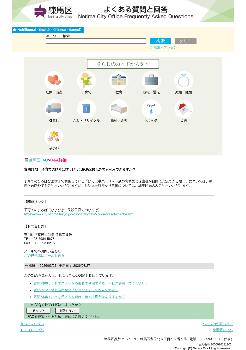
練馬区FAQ (38, 160)
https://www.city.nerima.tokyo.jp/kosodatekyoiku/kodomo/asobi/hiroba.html (79, 214)
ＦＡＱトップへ (32, 330)
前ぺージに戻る (32, 324)
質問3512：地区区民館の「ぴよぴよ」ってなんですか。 (76, 290)
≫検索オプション (163, 47)
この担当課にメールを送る (44, 255)
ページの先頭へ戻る (218, 324)
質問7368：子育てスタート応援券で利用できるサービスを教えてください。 (91, 283)
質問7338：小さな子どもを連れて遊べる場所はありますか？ (79, 297)
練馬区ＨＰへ (223, 330)
